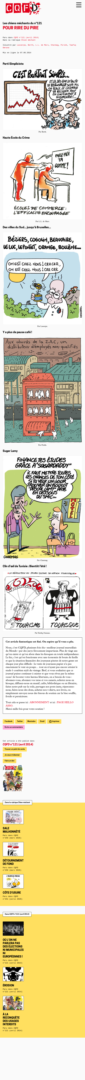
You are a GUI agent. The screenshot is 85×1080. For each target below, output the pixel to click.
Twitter (20, 721)
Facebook (8, 721)
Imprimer (55, 721)
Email (42, 721)
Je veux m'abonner (12, 755)
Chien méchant (28, 40)
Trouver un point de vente (15, 749)
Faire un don (9, 761)
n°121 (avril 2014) (18, 744)
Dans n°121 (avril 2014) (17, 914)
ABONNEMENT (39, 702)
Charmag (55, 45)
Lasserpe (21, 45)
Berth (30, 45)
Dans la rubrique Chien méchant (17, 802)
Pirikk (64, 45)
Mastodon (31, 721)
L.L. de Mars (42, 45)
